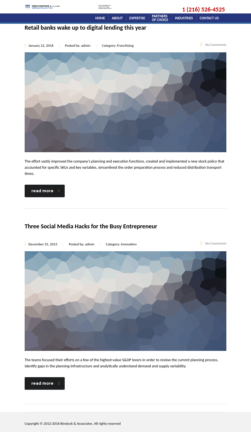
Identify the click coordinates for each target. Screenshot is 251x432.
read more (45, 190)
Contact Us (209, 18)
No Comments (213, 45)
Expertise (137, 18)
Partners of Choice (160, 17)
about (117, 18)
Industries (184, 18)
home (100, 18)
